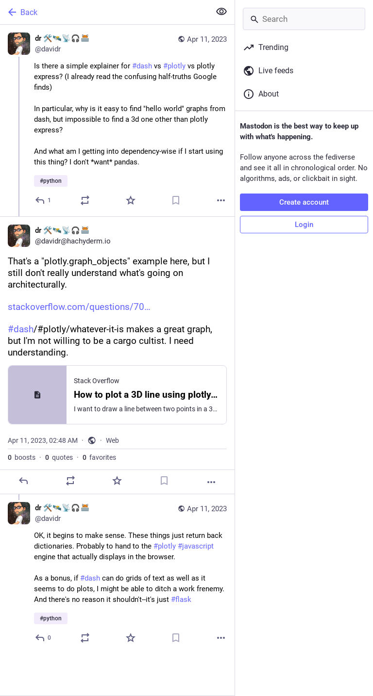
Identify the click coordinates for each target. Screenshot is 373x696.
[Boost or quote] (85, 200)
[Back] (104, 12)
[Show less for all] (221, 11)
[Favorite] (130, 200)
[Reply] (43, 200)
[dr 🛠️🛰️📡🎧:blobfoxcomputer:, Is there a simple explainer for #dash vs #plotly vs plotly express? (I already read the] (117, 120)
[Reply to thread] (43, 638)
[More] (221, 200)
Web (112, 440)
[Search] (304, 19)
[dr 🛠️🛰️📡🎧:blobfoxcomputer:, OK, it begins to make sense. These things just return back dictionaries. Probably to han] (117, 574)
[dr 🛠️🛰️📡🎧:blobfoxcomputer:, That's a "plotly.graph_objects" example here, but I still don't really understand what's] (117, 355)
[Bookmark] (176, 200)
